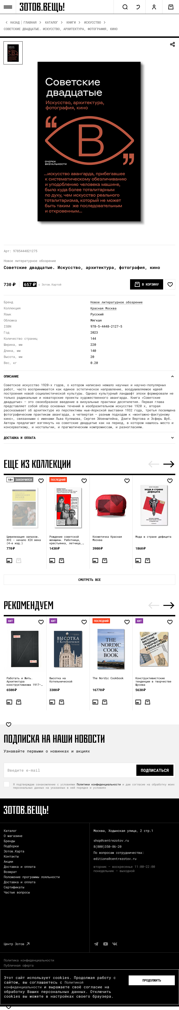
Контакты (11, 857)
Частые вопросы (17, 893)
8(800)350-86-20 (107, 847)
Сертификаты (14, 888)
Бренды (9, 841)
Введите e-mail (23, 771)
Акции (8, 862)
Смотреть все (89, 580)
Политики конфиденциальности (99, 785)
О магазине (13, 836)
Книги (71, 23)
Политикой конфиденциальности (45, 984)
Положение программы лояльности (32, 877)
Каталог (51, 23)
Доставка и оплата (19, 867)
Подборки (11, 846)
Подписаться (155, 771)
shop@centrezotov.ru (111, 841)
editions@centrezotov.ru (114, 859)
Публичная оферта (19, 966)
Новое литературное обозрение (116, 303)
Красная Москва (103, 309)
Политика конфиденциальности (29, 961)
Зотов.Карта (14, 852)
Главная (30, 23)
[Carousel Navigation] (161, 465)
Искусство (92, 23)
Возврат (10, 872)
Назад (15, 23)
